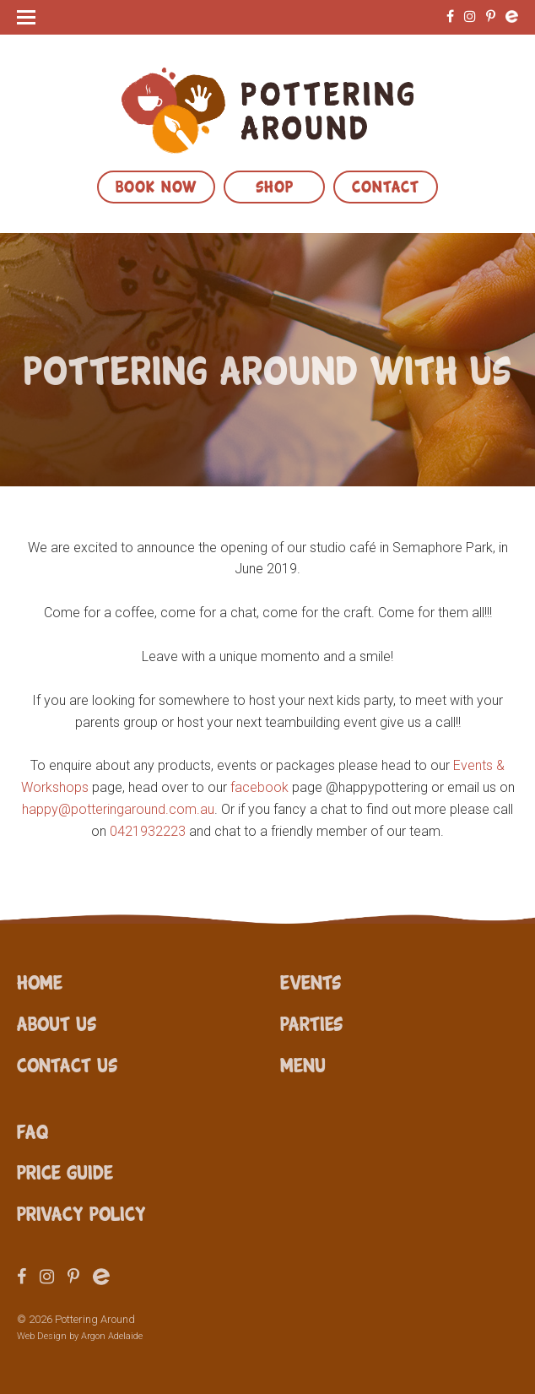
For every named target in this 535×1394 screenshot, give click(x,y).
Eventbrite (511, 16)
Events (310, 981)
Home (39, 981)
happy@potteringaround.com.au (118, 809)
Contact (385, 184)
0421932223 (148, 831)
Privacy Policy (81, 1212)
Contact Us (67, 1064)
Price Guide (65, 1171)
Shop (275, 184)
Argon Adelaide (112, 1336)
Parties (311, 1022)
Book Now (156, 184)
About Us (56, 1022)
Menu (303, 1064)
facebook (259, 787)
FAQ (32, 1130)
